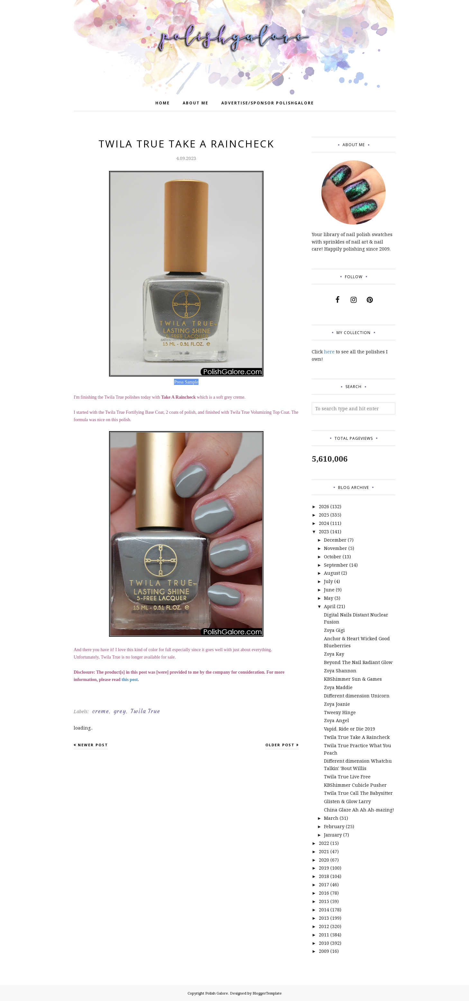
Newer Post (93, 744)
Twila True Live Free (347, 777)
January (333, 835)
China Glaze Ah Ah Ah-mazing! (359, 810)
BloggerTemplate (267, 993)
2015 (324, 901)
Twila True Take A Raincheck (357, 737)
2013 (324, 918)
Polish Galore (216, 993)
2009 (324, 951)
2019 (324, 868)
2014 (324, 910)
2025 (324, 515)
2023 (324, 531)
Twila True (145, 711)
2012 (324, 926)
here (329, 352)
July (328, 581)
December (335, 540)
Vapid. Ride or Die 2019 (349, 729)
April (330, 606)
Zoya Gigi (334, 630)
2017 (324, 884)
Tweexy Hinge (340, 712)
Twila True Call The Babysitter (358, 793)
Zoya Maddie (338, 687)
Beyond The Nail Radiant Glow (358, 662)
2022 (324, 843)
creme (100, 711)
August (332, 573)
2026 (324, 506)
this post (130, 679)
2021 (324, 851)
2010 (324, 943)
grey (120, 711)
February (334, 826)
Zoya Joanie (337, 704)
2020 (324, 860)
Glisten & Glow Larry (347, 801)
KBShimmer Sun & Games (353, 679)
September (336, 565)
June (329, 590)
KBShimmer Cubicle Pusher (355, 785)
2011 (324, 935)
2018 (324, 876)
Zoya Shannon (340, 671)
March (331, 818)
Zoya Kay (334, 654)
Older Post (280, 744)
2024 (324, 523)
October (332, 557)
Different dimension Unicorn (357, 696)
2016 (324, 893)
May (328, 598)
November (335, 548)
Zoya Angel (336, 720)
